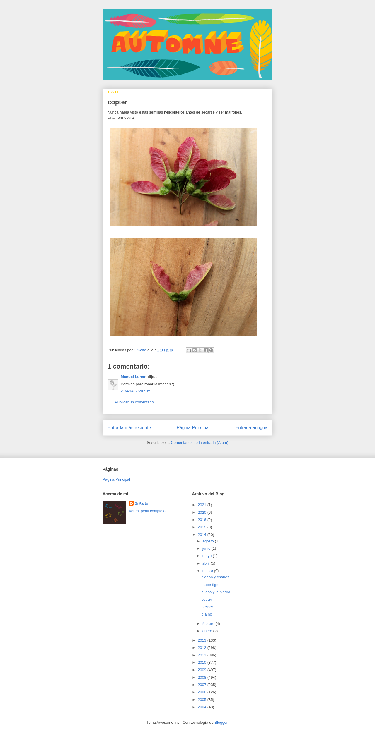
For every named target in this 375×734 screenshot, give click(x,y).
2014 (202, 534)
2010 (202, 662)
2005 (202, 699)
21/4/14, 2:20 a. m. (136, 391)
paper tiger (210, 584)
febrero (209, 623)
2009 (202, 670)
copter (206, 599)
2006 (202, 692)
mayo (207, 555)
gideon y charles (215, 577)
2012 (202, 647)
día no (206, 614)
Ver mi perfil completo (147, 511)
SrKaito (141, 503)
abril (206, 563)
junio (207, 548)
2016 (202, 520)
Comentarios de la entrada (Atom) (199, 442)
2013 (202, 640)
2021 (202, 505)
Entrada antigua (251, 427)
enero (207, 631)
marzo (208, 570)
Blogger (220, 722)
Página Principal (193, 427)
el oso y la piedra (215, 592)
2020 (202, 512)
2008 (202, 677)
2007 (202, 685)
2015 (202, 527)
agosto (208, 541)
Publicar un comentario (134, 402)
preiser (207, 607)
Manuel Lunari (133, 376)
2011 (202, 655)
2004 (202, 707)
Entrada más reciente (129, 427)
